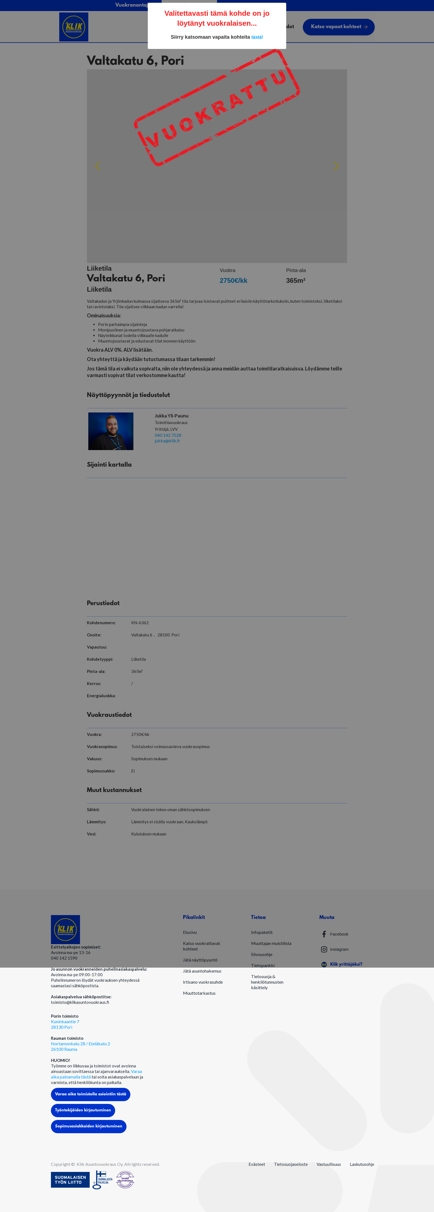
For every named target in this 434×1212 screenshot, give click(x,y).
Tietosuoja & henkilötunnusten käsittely (267, 982)
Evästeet (257, 1164)
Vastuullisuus (329, 1164)
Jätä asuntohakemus (202, 970)
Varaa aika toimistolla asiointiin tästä (90, 1094)
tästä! (257, 37)
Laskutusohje (362, 1164)
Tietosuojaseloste (291, 1164)
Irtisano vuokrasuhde (203, 981)
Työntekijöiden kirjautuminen (83, 1110)
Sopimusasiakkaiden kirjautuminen (88, 1126)
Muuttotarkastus (199, 993)
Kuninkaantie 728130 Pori (65, 1024)
